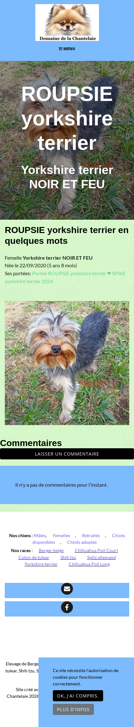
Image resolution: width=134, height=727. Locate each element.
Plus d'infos (73, 709)
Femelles (61, 535)
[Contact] (67, 590)
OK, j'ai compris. (78, 696)
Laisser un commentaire (67, 454)
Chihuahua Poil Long (89, 564)
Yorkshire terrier (41, 564)
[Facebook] (67, 609)
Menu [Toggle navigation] (67, 48)
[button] (14, 363)
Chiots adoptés (82, 542)
